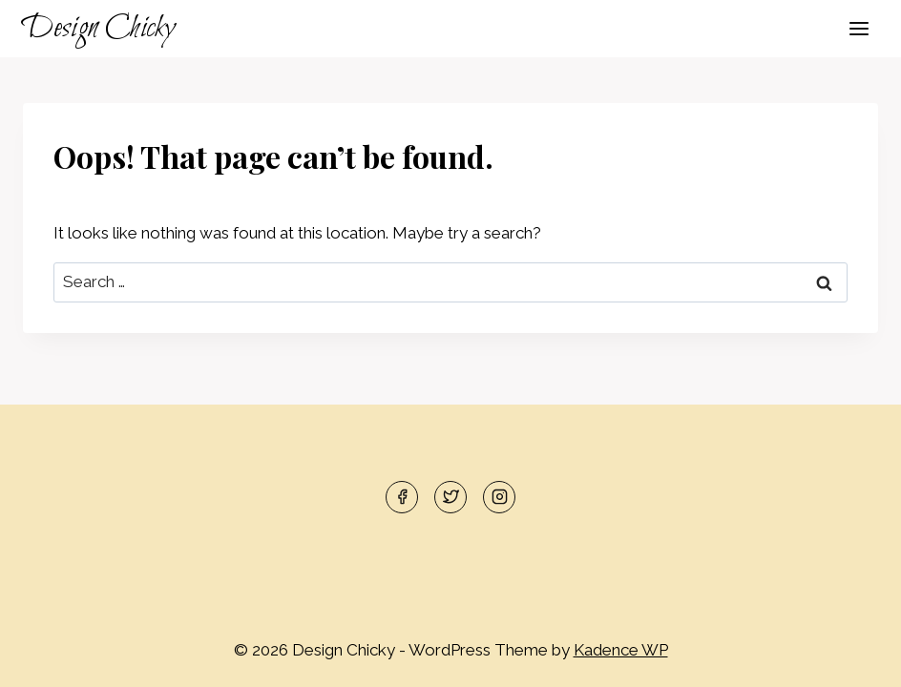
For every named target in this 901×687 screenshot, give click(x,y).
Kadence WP (621, 649)
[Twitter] (450, 497)
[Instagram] (499, 497)
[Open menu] (858, 28)
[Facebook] (402, 497)
